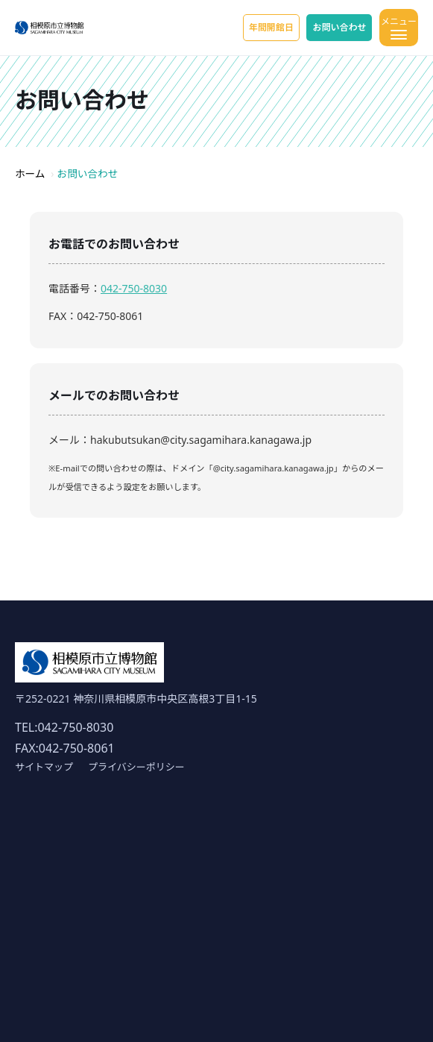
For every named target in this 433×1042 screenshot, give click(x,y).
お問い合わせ (339, 27)
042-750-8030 (134, 288)
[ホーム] (49, 27)
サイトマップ (44, 766)
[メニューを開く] (398, 27)
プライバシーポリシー (136, 766)
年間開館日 (271, 27)
